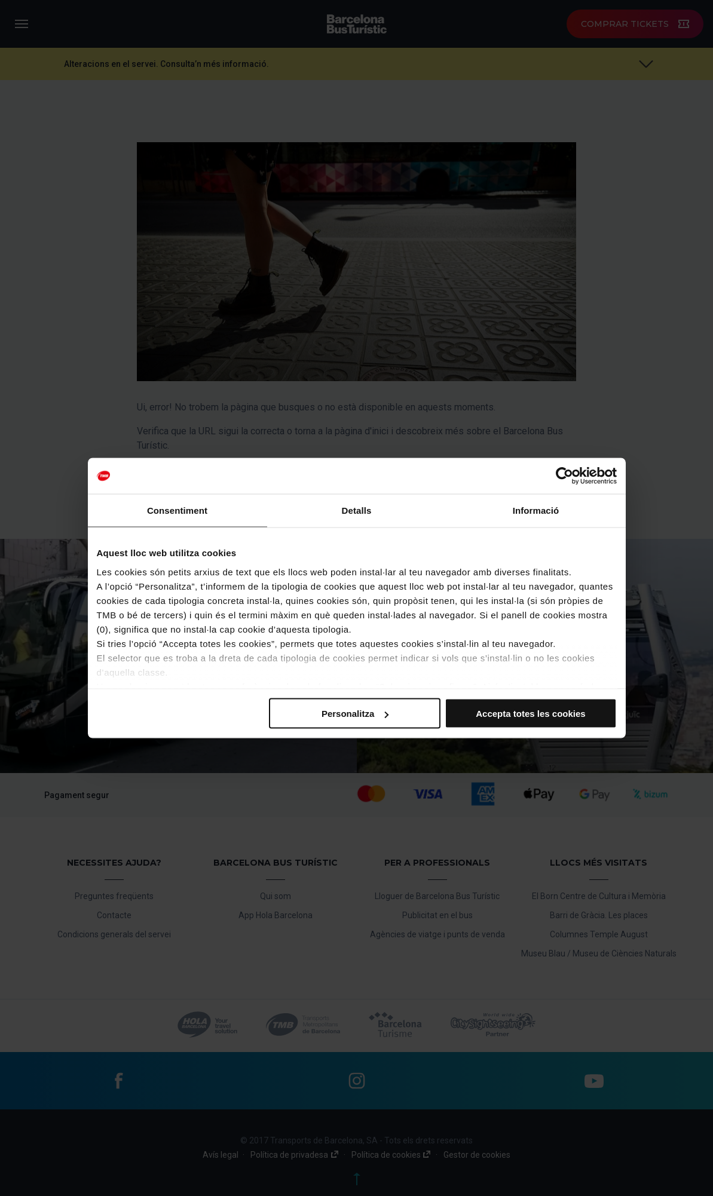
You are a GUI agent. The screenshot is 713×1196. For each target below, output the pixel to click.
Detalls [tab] (357, 510)
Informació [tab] (536, 510)
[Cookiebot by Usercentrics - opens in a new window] (564, 476)
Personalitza (355, 714)
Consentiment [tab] (177, 510)
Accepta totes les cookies (530, 714)
